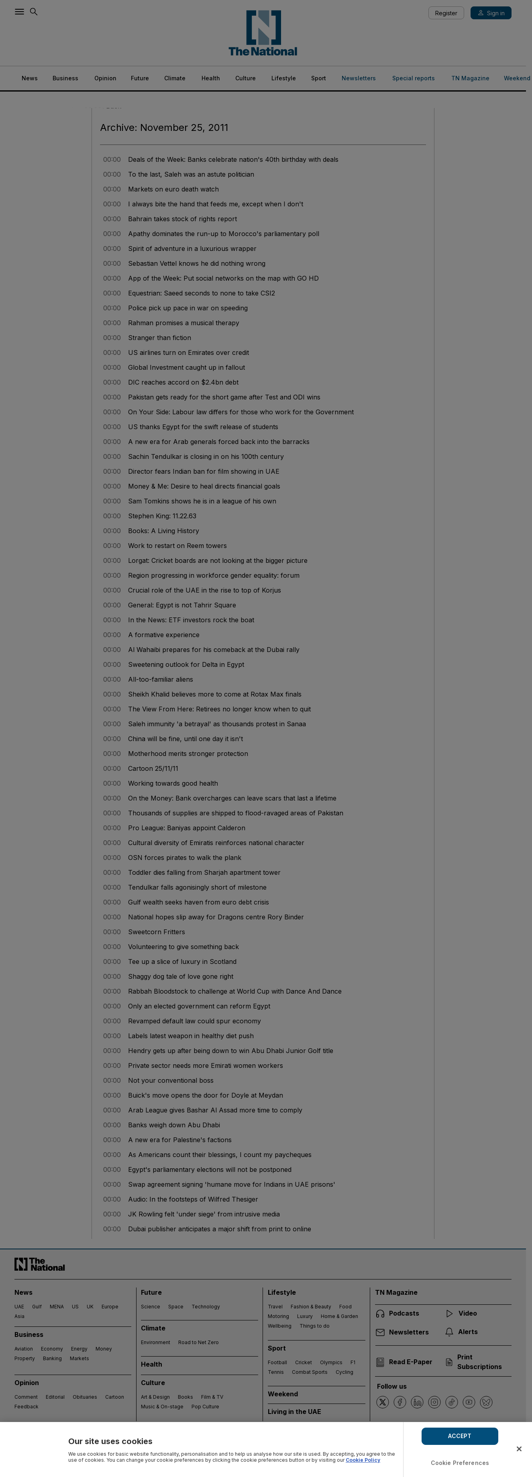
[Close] (519, 1449)
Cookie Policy (363, 1460)
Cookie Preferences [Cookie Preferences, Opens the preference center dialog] (460, 1462)
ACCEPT (459, 1435)
